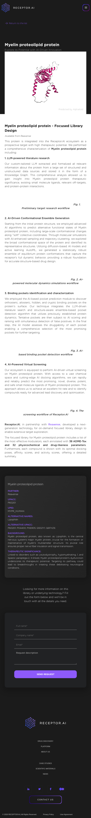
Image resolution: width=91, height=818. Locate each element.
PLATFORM (45, 746)
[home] (22, 7)
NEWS (45, 774)
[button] (86, 7)
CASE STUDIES (45, 763)
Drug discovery (45, 741)
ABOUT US (45, 752)
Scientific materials (45, 769)
